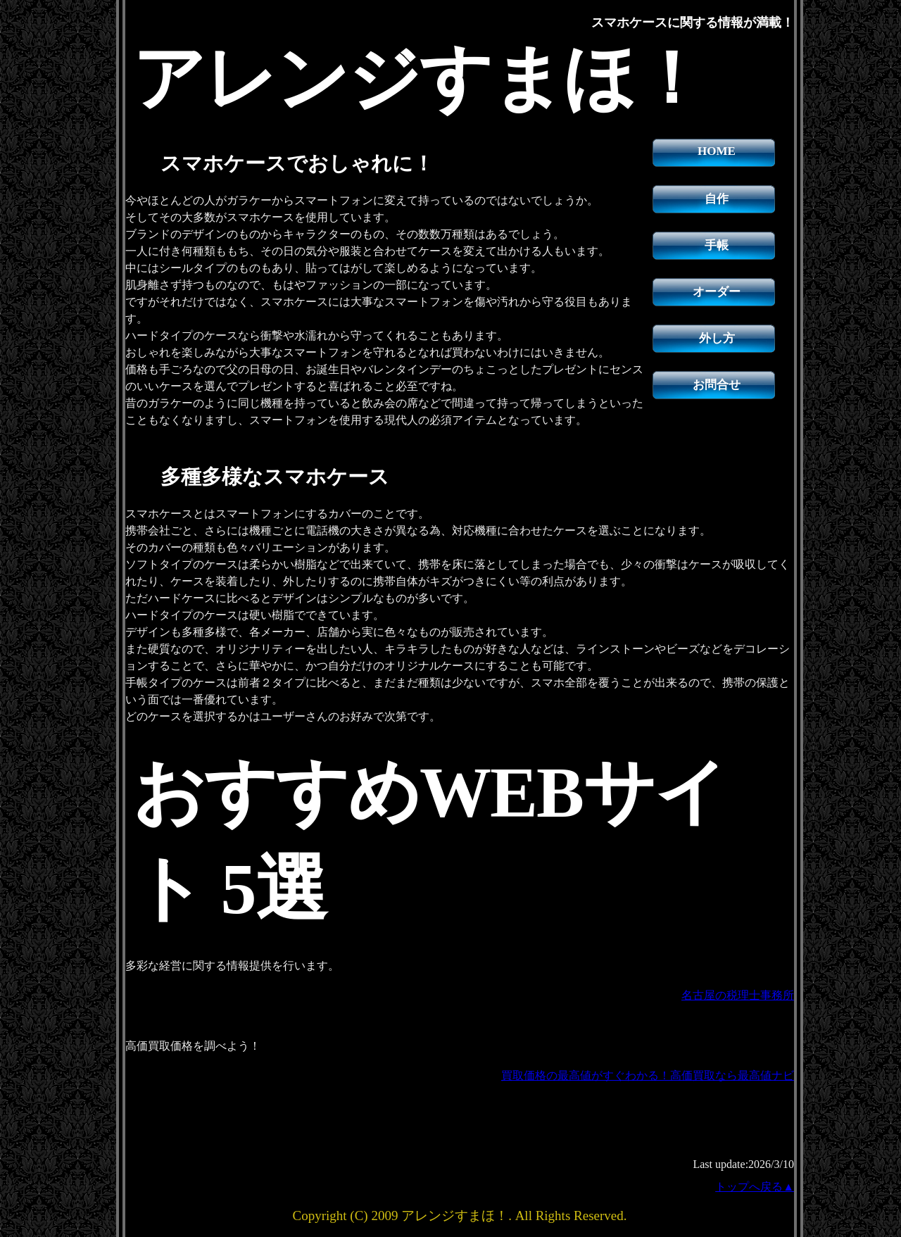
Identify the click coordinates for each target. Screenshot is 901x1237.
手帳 (717, 245)
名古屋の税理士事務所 (737, 995)
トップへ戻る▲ (754, 1187)
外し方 (717, 338)
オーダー (717, 292)
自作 (717, 199)
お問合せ (717, 384)
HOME (717, 151)
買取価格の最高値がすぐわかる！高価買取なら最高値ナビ (647, 1075)
